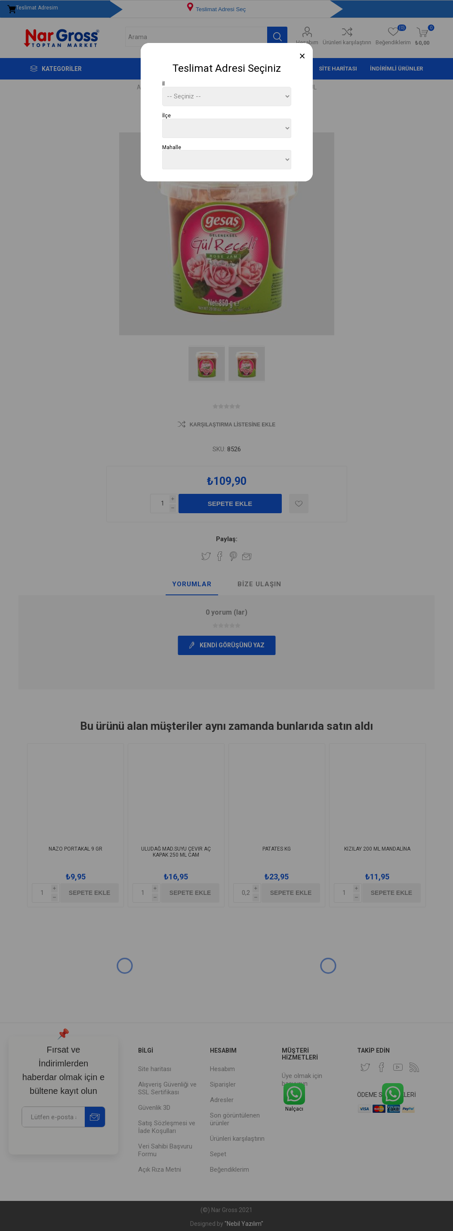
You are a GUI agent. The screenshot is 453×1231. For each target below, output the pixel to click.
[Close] (302, 56)
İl (163, 84)
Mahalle (171, 147)
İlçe (166, 116)
